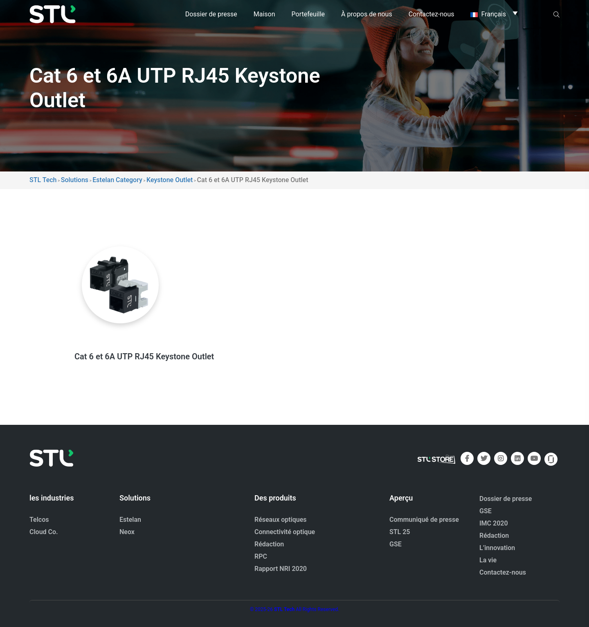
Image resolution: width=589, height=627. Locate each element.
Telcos (39, 519)
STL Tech (284, 609)
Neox (127, 532)
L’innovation (497, 548)
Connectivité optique (284, 532)
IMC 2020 (493, 523)
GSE (395, 544)
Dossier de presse (211, 14)
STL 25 (399, 532)
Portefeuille (308, 14)
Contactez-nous (431, 14)
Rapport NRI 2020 (280, 569)
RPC (260, 556)
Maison (264, 14)
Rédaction (269, 544)
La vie (488, 560)
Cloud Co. (43, 532)
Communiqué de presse (424, 519)
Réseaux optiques (280, 519)
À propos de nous (366, 14)
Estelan (130, 519)
